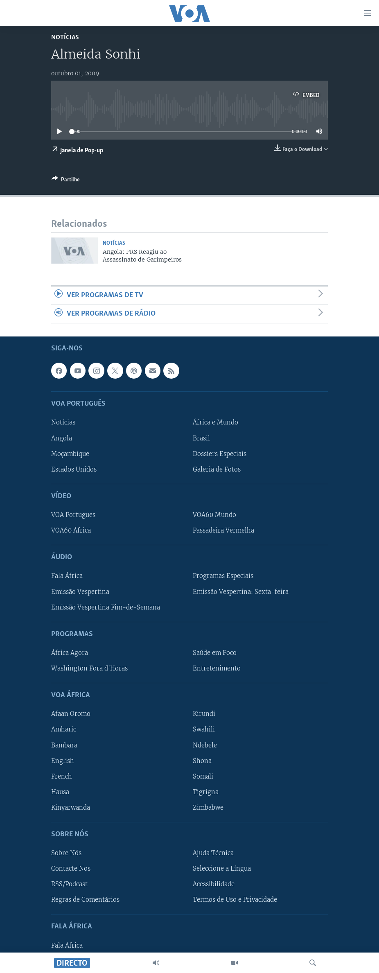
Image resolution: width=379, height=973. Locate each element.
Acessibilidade (214, 884)
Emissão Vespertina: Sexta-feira (241, 592)
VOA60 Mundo (214, 515)
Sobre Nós (66, 853)
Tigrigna (206, 792)
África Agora (69, 653)
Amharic (63, 730)
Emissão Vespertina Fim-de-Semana (105, 607)
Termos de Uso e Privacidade (235, 900)
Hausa (60, 792)
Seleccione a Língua (222, 869)
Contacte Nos (70, 869)
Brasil (201, 438)
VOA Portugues (73, 515)
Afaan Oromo (70, 714)
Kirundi (204, 714)
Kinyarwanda (70, 807)
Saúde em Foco (215, 653)
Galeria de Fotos (217, 469)
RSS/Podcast (69, 884)
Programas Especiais (223, 576)
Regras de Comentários (85, 900)
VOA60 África (71, 531)
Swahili (204, 730)
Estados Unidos (74, 469)
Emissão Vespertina (80, 592)
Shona (202, 761)
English (62, 761)
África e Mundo (215, 423)
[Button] (66, 181)
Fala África (67, 576)
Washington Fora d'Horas (89, 668)
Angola (61, 438)
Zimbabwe (208, 807)
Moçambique (70, 454)
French (61, 776)
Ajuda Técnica (213, 853)
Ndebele (205, 745)
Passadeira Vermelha (223, 531)
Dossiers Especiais (219, 454)
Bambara (64, 745)
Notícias (65, 37)
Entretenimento (217, 668)
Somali (203, 776)
